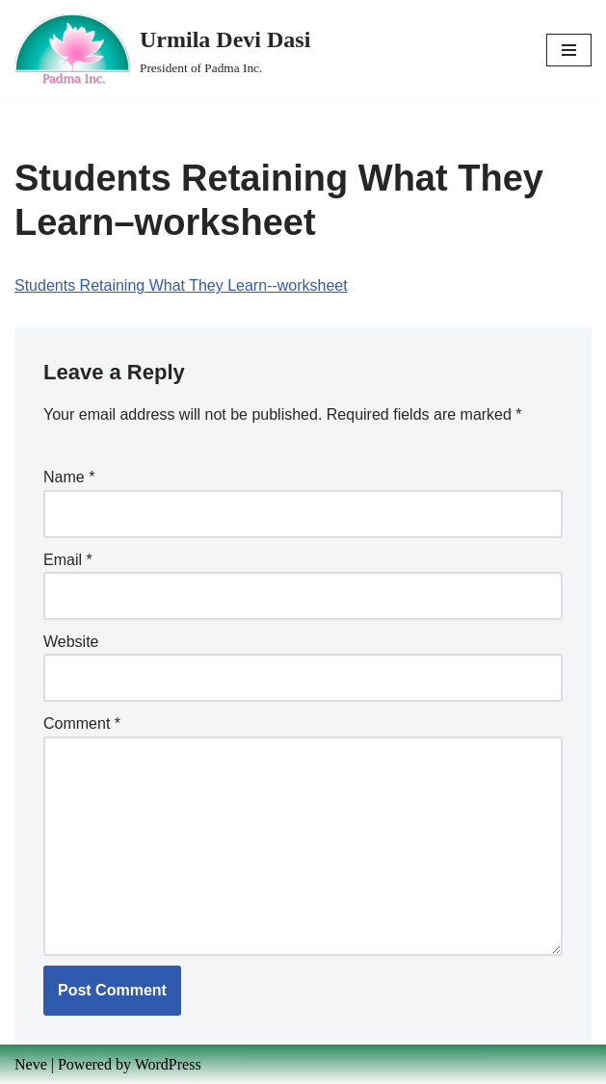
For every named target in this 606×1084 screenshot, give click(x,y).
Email (67, 560)
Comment (81, 723)
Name (68, 477)
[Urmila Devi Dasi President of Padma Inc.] (162, 49)
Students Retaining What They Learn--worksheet (181, 285)
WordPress (168, 1064)
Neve (30, 1064)
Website (71, 641)
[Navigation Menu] (569, 50)
